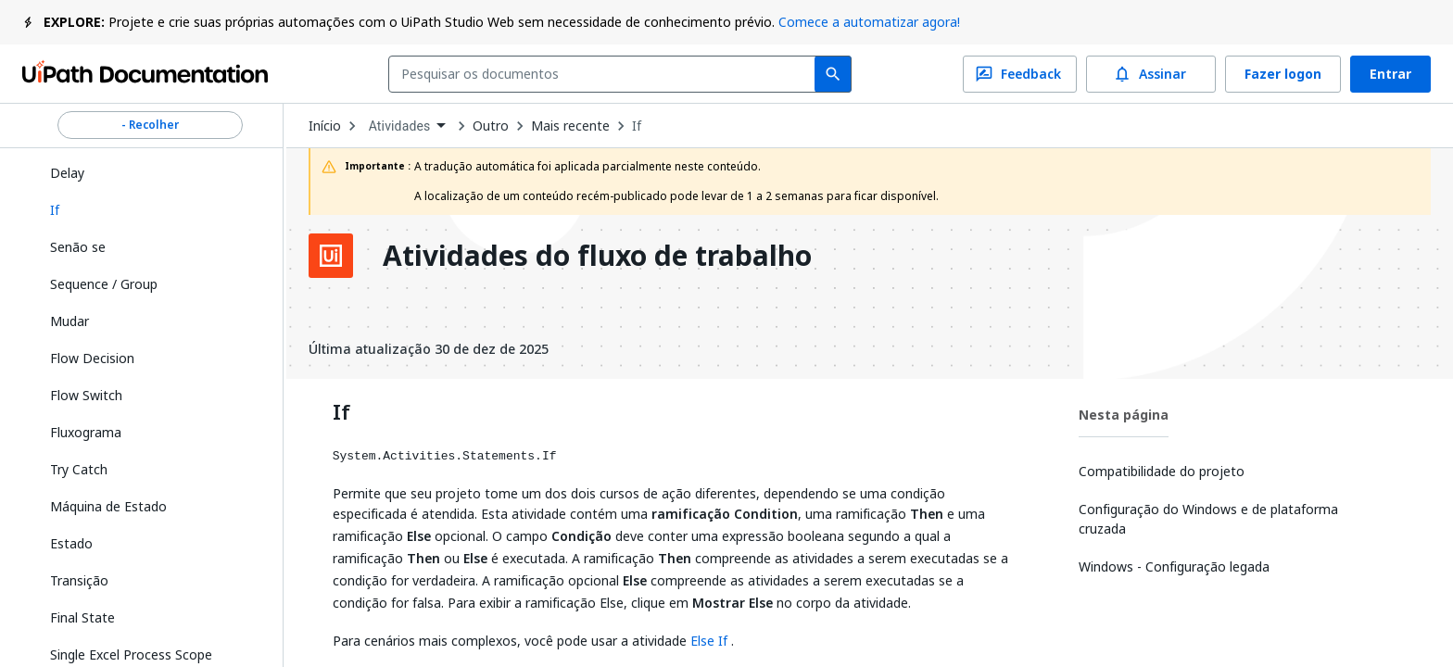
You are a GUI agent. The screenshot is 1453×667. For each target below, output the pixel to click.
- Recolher (150, 125)
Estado (71, 543)
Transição (79, 580)
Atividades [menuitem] (400, 126)
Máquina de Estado (108, 506)
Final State (82, 617)
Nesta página (1124, 414)
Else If (708, 640)
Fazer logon (1283, 74)
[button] (150, 210)
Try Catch (78, 469)
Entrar (1390, 74)
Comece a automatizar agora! (869, 21)
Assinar (1151, 74)
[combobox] (606, 74)
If (636, 126)
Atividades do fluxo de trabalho (597, 256)
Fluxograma (85, 432)
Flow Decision (92, 358)
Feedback (1020, 74)
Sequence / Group (104, 284)
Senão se (78, 247)
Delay (67, 172)
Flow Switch (86, 395)
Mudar (69, 321)
